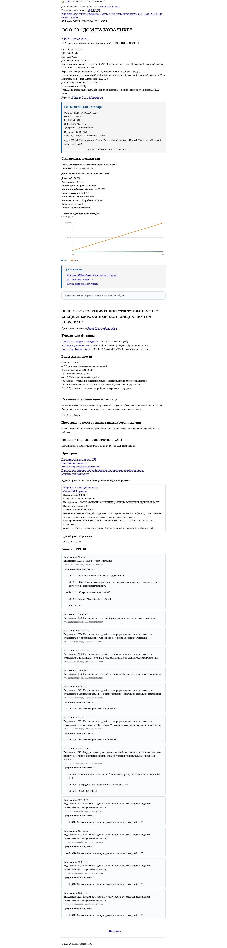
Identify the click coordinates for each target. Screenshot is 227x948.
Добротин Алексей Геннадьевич (87, 97)
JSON (97, 10)
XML (90, 10)
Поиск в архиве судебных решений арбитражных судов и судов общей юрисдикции (102, 470)
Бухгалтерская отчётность (80, 279)
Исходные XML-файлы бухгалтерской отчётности (91, 275)
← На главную (113, 931)
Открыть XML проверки (75, 491)
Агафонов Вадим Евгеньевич (75, 345)
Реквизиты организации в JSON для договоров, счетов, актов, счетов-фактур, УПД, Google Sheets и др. (112, 14)
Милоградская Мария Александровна (79, 341)
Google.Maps (110, 328)
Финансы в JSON (69, 17)
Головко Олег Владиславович (75, 349)
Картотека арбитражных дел (75, 474)
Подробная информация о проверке (80, 487)
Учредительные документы (74, 38)
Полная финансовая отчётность (82, 284)
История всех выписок (109, 6)
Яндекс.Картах (94, 328)
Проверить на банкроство (74, 463)
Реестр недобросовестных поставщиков (80, 466)
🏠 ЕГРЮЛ (66, 1)
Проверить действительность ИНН (78, 459)
